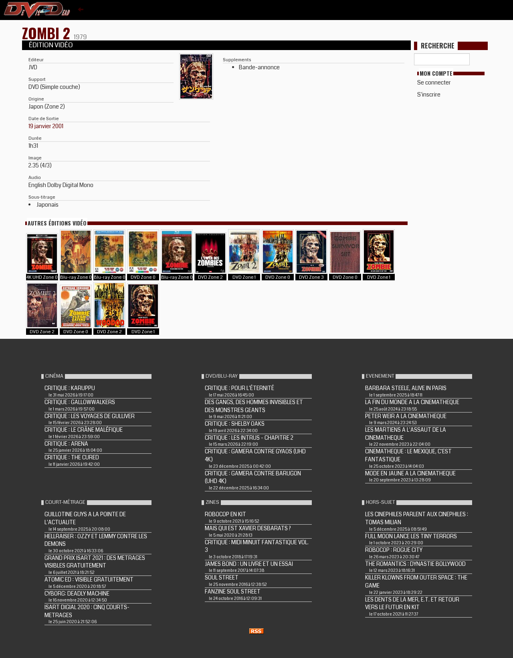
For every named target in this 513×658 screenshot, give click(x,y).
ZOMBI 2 (48, 32)
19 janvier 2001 (45, 126)
